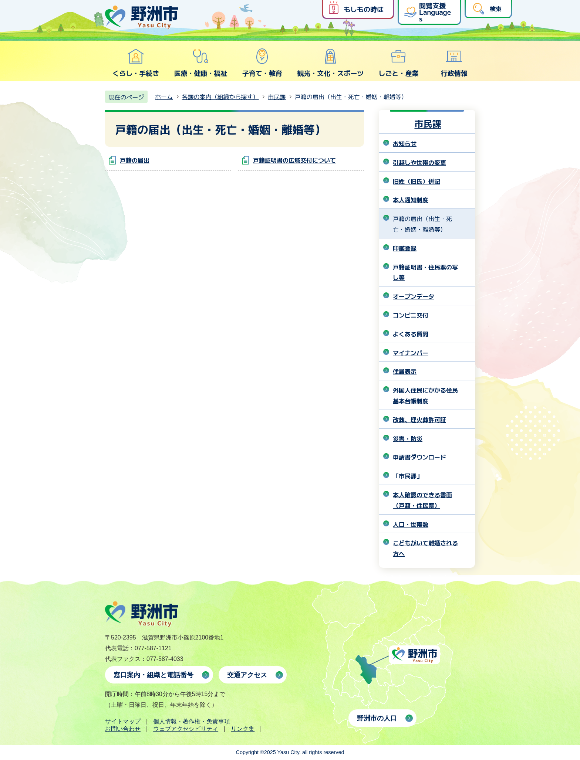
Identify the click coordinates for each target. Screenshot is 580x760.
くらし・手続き (135, 63)
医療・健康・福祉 (200, 63)
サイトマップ (123, 721)
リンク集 (242, 729)
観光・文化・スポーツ (330, 63)
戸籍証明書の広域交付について (294, 160)
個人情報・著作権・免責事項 (191, 721)
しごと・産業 (398, 63)
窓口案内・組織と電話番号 (153, 675)
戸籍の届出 (134, 160)
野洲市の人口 (377, 718)
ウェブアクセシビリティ (185, 729)
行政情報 (454, 63)
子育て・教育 (262, 63)
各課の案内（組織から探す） (220, 96)
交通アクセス (247, 675)
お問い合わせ (123, 729)
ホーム (164, 96)
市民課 (277, 96)
